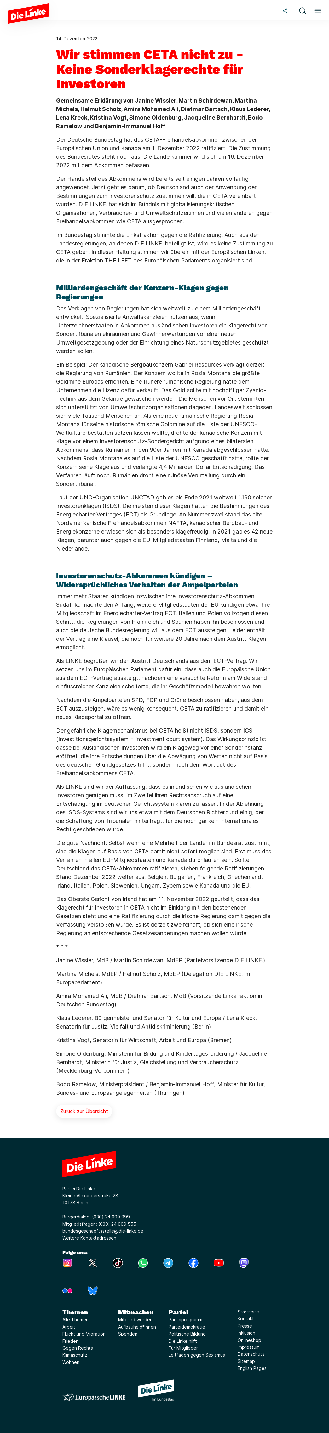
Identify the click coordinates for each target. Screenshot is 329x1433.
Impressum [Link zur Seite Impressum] (249, 1347)
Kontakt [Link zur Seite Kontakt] (246, 1318)
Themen (75, 1312)
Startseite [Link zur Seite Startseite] (248, 1311)
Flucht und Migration (84, 1333)
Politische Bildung (187, 1333)
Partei (178, 1312)
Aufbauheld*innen (137, 1327)
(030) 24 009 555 (117, 1224)
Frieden (70, 1341)
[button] (302, 10)
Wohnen (70, 1362)
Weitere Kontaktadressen (89, 1238)
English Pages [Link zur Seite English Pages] (252, 1368)
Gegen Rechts (77, 1348)
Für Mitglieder (183, 1348)
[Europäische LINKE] (93, 1397)
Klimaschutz (74, 1355)
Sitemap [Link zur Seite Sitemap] (246, 1361)
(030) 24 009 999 (111, 1216)
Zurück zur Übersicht (84, 1111)
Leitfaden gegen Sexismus (197, 1355)
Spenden (127, 1333)
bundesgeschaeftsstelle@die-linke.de (102, 1231)
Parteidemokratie (187, 1327)
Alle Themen (75, 1319)
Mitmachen (135, 1312)
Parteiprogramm (185, 1319)
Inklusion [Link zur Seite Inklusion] (246, 1333)
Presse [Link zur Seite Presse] (245, 1326)
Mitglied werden (135, 1319)
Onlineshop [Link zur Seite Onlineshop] (249, 1340)
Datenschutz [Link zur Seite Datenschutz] (251, 1354)
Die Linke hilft (183, 1341)
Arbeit (68, 1327)
